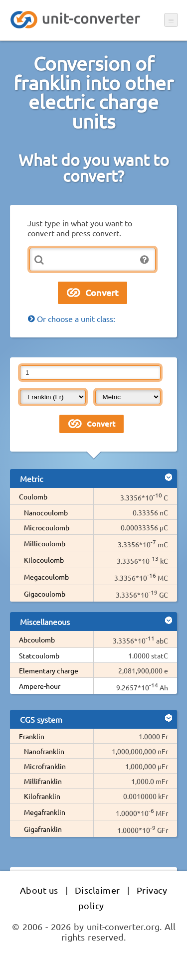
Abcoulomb (37, 639)
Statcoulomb (39, 655)
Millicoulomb (44, 543)
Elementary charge (48, 670)
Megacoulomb (46, 576)
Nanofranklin (44, 751)
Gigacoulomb (44, 593)
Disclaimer (97, 890)
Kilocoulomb (44, 559)
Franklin (31, 736)
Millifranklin (43, 781)
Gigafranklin (43, 828)
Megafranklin (44, 811)
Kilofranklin (42, 796)
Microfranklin (45, 766)
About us (39, 890)
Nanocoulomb (46, 512)
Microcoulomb (46, 527)
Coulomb (33, 496)
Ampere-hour (39, 685)
